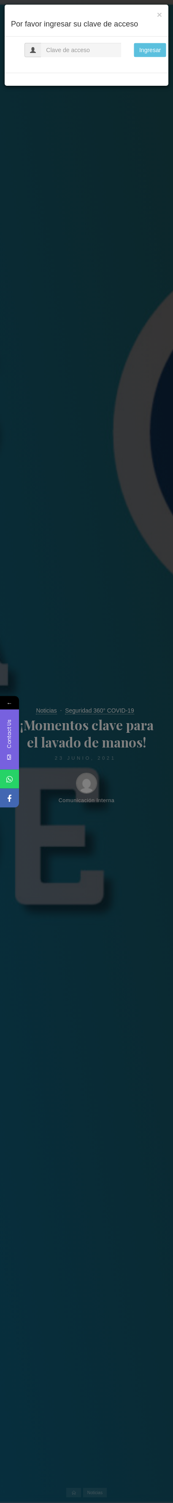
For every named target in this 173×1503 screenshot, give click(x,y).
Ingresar (150, 50)
